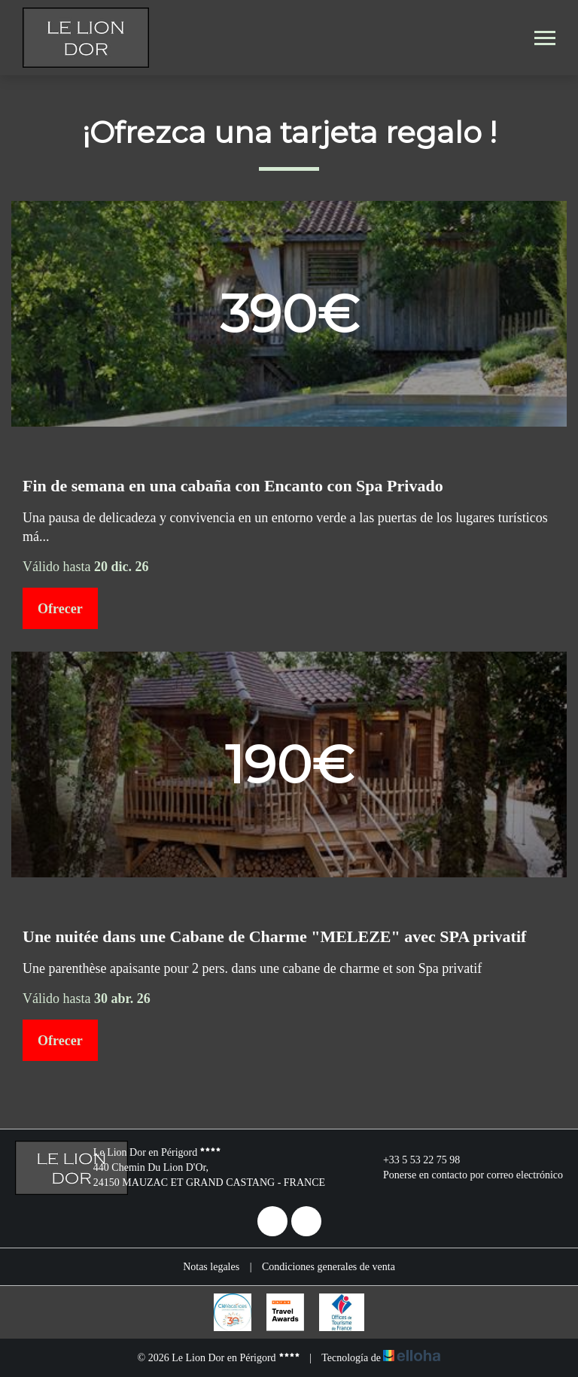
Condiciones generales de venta (328, 1266)
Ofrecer (60, 608)
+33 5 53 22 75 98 (413, 1160)
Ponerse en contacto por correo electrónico (464, 1175)
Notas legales (211, 1266)
